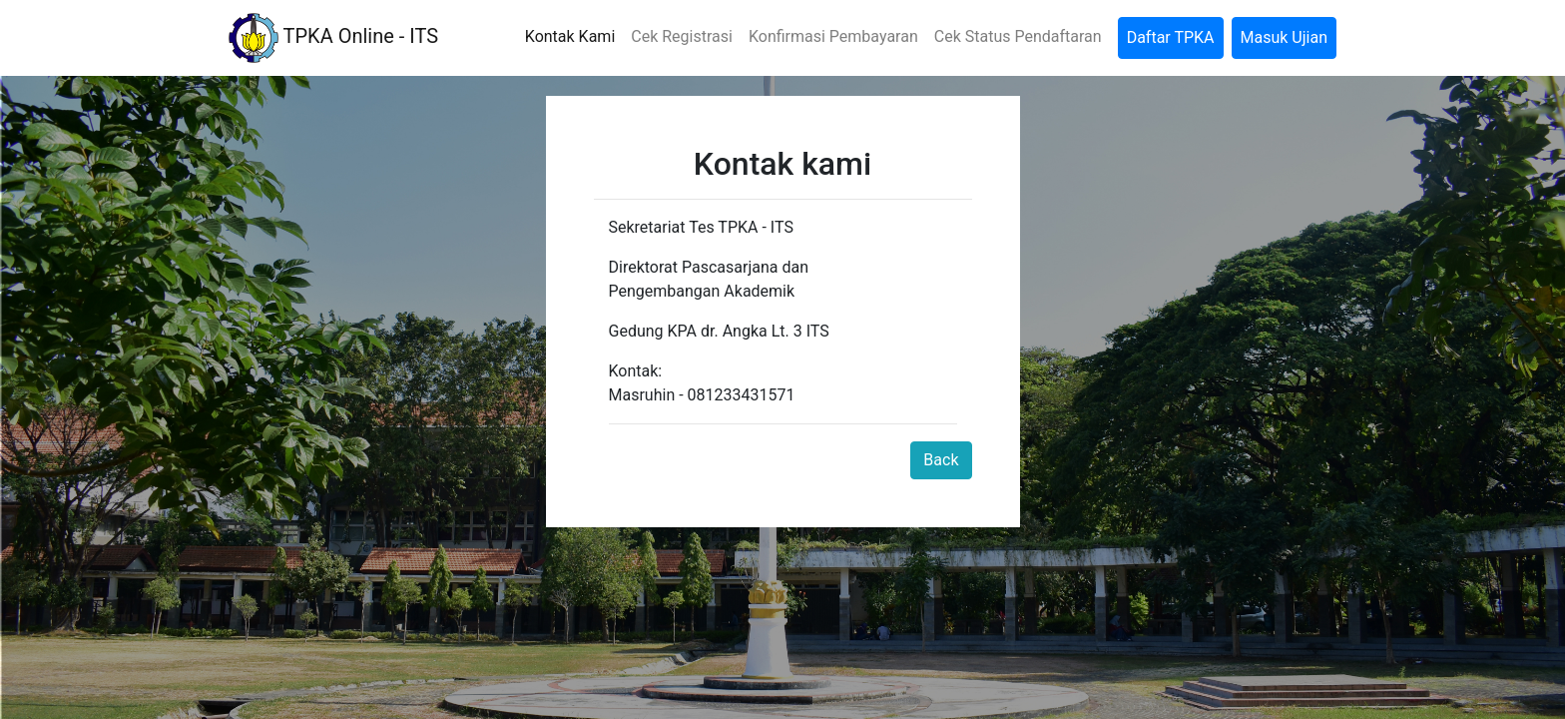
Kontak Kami (570, 36)
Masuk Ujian (1284, 37)
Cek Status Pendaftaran (1018, 36)
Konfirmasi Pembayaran (833, 36)
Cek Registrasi (682, 36)
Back (940, 459)
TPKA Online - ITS (333, 38)
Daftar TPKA (1171, 37)
